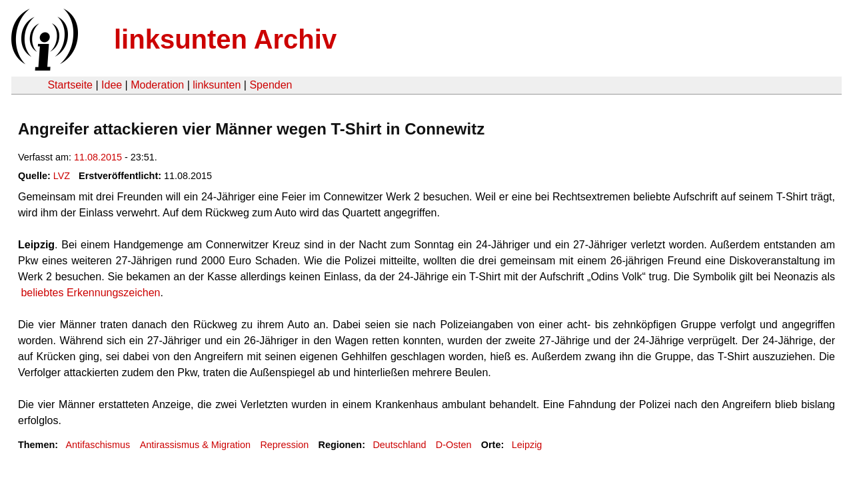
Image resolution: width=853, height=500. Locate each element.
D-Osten (454, 444)
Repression (284, 444)
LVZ (61, 175)
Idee (111, 85)
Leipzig (527, 444)
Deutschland (399, 444)
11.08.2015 (98, 157)
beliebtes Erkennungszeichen (89, 292)
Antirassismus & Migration (195, 444)
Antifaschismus (97, 444)
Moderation (157, 85)
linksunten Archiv (225, 39)
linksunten (217, 85)
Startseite (70, 85)
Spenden (270, 85)
